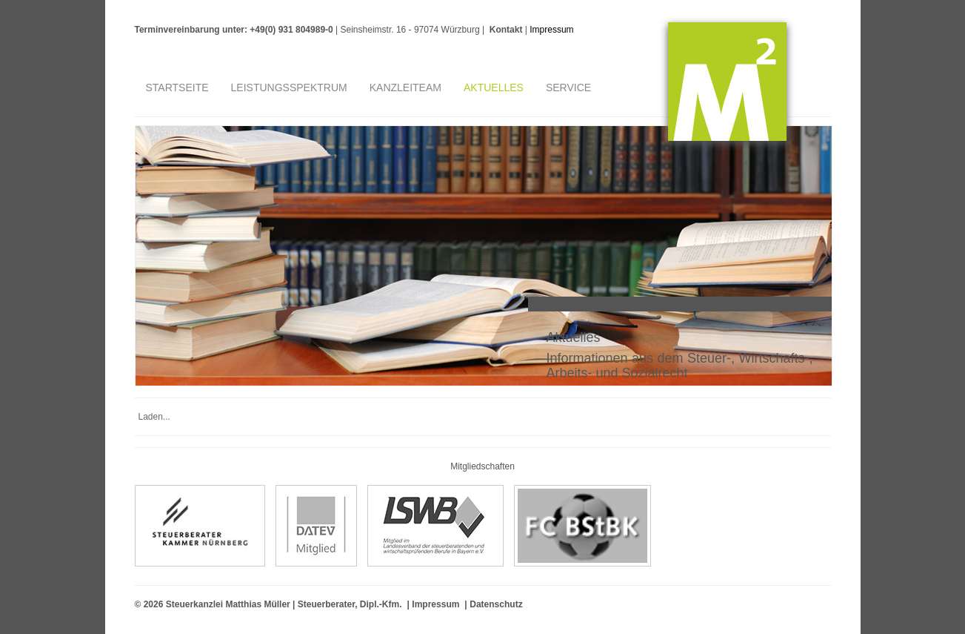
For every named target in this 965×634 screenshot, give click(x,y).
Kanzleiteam (405, 87)
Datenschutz (496, 604)
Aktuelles (494, 87)
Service (568, 87)
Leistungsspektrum (289, 87)
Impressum (551, 29)
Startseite (177, 87)
